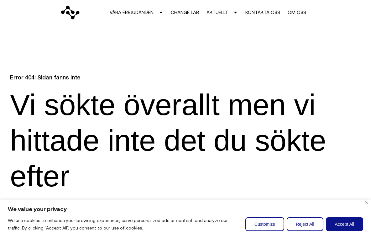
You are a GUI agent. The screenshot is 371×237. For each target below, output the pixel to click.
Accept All (344, 224)
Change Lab (185, 12)
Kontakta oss (262, 12)
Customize (264, 224)
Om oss (297, 12)
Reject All (305, 224)
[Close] (366, 202)
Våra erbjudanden (136, 12)
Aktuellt (222, 12)
